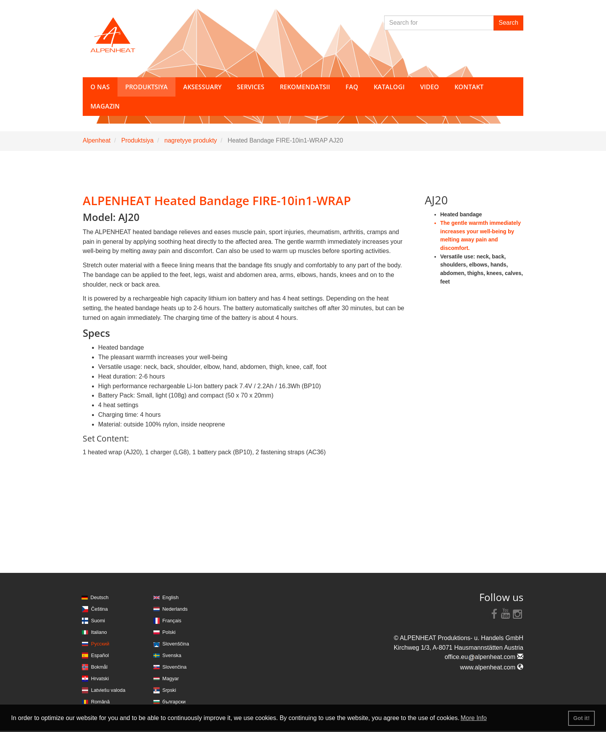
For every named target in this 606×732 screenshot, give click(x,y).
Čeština (99, 609)
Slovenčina (174, 667)
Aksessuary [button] (202, 87)
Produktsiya (137, 140)
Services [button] (250, 87)
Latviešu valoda (108, 690)
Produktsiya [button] (146, 87)
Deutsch (99, 597)
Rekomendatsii (305, 87)
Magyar (170, 678)
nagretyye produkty (190, 140)
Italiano (99, 632)
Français (171, 620)
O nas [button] (100, 87)
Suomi (98, 620)
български (174, 702)
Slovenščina (175, 644)
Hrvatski (100, 678)
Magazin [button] (105, 106)
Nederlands (174, 609)
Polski (168, 632)
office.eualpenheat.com (483, 657)
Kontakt (468, 87)
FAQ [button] (352, 87)
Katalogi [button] (389, 87)
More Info (474, 718)
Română (100, 702)
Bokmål (99, 667)
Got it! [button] (581, 718)
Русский (100, 644)
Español (100, 655)
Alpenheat (97, 140)
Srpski (169, 690)
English (170, 597)
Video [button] (429, 87)
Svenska (171, 655)
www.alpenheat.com (491, 667)
